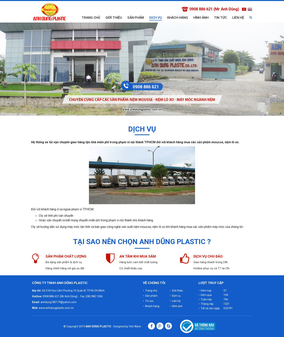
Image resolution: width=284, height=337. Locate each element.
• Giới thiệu (176, 290)
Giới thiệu (114, 17)
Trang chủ (91, 17)
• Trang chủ (150, 290)
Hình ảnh (201, 17)
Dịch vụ (155, 17)
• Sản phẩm (150, 295)
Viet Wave (135, 326)
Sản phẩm (135, 17)
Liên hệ (238, 17)
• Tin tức (148, 300)
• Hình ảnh (176, 306)
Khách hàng (177, 17)
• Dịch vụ (175, 295)
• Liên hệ (175, 300)
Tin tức (220, 17)
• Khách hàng (151, 306)
